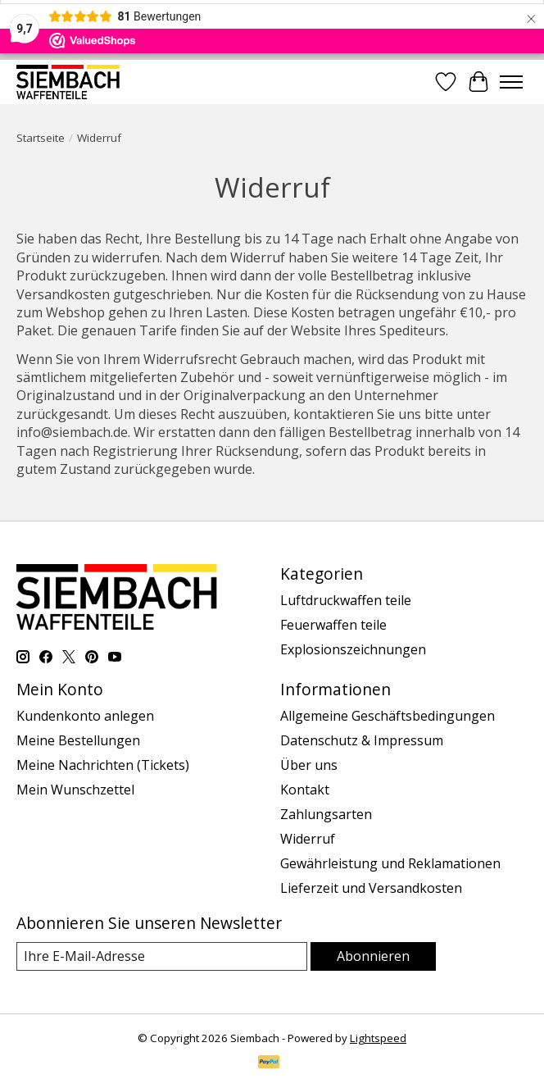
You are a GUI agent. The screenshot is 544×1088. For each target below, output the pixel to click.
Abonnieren (373, 956)
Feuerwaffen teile (333, 625)
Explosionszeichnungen (353, 649)
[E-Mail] (161, 956)
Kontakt (304, 790)
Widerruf (307, 839)
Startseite (40, 137)
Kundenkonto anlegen (85, 716)
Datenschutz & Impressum (361, 740)
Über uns (309, 765)
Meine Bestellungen (78, 740)
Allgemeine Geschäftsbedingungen (387, 716)
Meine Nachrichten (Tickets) (102, 765)
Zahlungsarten (326, 814)
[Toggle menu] (511, 82)
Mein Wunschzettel (75, 790)
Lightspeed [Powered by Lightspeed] (378, 1038)
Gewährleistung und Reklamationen (390, 863)
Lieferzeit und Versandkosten (371, 888)
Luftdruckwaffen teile (345, 600)
